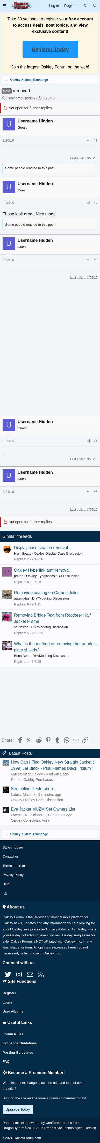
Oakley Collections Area (30, 820)
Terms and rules (14, 866)
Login (7, 1002)
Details (90, 1128)
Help (6, 884)
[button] (4, 6)
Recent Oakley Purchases (32, 779)
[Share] (88, 140)
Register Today (50, 49)
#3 (95, 260)
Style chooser (13, 847)
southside (21, 627)
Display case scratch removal (41, 548)
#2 (95, 203)
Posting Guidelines (18, 1052)
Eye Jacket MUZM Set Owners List (43, 809)
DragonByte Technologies (63, 1128)
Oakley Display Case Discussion (58, 553)
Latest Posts (20, 753)
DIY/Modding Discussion (50, 598)
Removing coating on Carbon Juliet (46, 592)
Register (9, 993)
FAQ (6, 1061)
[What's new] (85, 6)
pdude (18, 576)
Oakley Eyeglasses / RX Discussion (53, 576)
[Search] (95, 6)
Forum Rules (13, 1034)
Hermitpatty (22, 553)
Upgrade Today (17, 1109)
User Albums (13, 1011)
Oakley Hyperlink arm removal (41, 570)
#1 (95, 140)
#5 (95, 492)
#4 (95, 441)
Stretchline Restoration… (34, 789)
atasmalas (21, 598)
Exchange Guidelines (20, 1043)
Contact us (11, 856)
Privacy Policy (13, 875)
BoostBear (22, 656)
